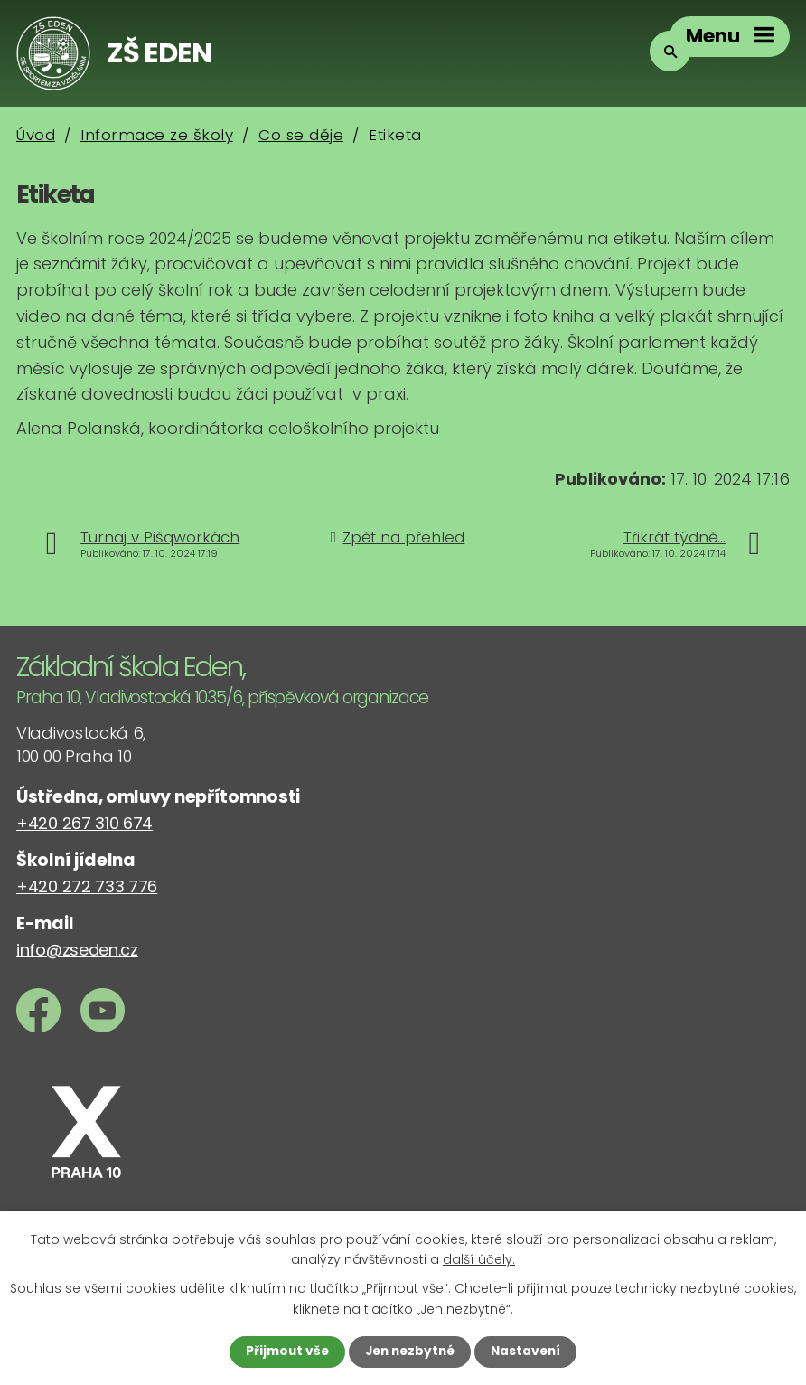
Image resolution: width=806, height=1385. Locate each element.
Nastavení (529, 1352)
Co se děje (300, 135)
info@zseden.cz (77, 949)
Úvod (35, 135)
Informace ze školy (156, 135)
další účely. (479, 1258)
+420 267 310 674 (84, 823)
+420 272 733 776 (86, 886)
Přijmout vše (283, 1352)
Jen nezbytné (409, 1352)
